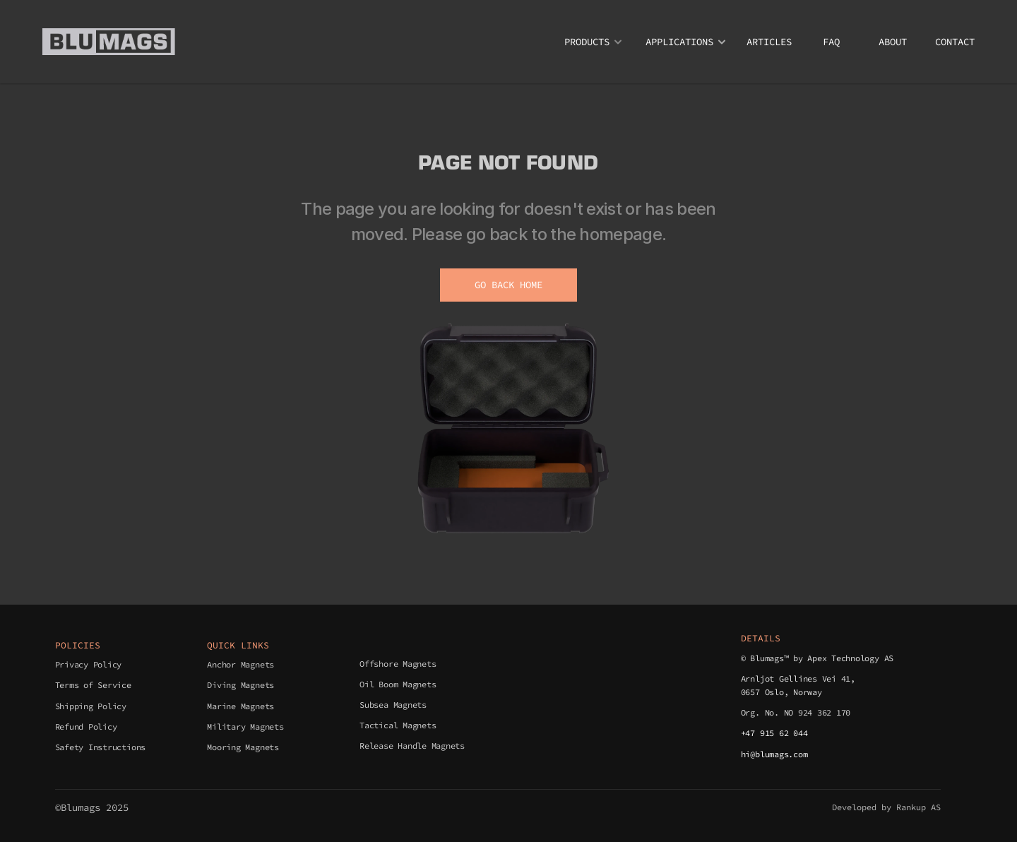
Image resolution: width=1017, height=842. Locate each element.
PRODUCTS (586, 41)
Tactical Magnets (397, 725)
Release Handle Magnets (412, 745)
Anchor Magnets (240, 664)
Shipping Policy (90, 706)
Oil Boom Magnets (397, 684)
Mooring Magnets (242, 747)
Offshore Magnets (397, 663)
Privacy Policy (88, 664)
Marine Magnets (240, 706)
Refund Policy (86, 726)
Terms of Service (93, 685)
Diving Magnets (240, 685)
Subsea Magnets (393, 704)
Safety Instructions (100, 747)
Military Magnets (245, 726)
